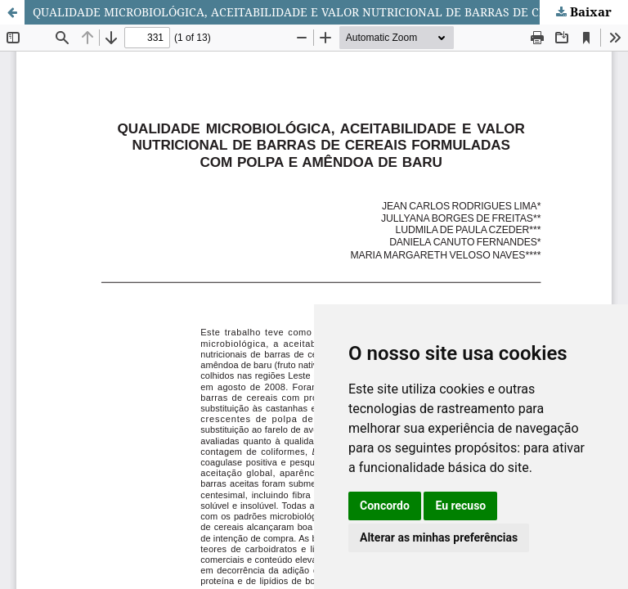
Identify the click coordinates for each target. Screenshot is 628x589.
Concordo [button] (385, 505)
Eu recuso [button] (460, 505)
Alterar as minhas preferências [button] (439, 537)
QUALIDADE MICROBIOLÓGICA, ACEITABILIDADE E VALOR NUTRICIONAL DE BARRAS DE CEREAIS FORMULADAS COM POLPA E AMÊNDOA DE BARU (330, 12)
